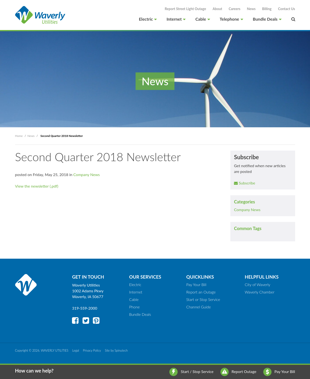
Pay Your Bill (279, 371)
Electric (148, 19)
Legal (75, 350)
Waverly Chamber (259, 292)
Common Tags (247, 228)
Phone (134, 307)
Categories (244, 201)
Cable (202, 19)
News (251, 9)
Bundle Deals (267, 19)
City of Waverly (257, 284)
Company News (247, 209)
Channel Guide (198, 307)
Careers (234, 9)
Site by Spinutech (116, 350)
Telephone (231, 19)
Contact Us (286, 9)
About (217, 9)
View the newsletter (32, 186)
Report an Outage (201, 292)
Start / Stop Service (191, 371)
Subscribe (244, 183)
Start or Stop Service (203, 299)
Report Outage (238, 371)
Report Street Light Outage (185, 9)
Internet (176, 19)
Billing (267, 9)
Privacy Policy (92, 350)
